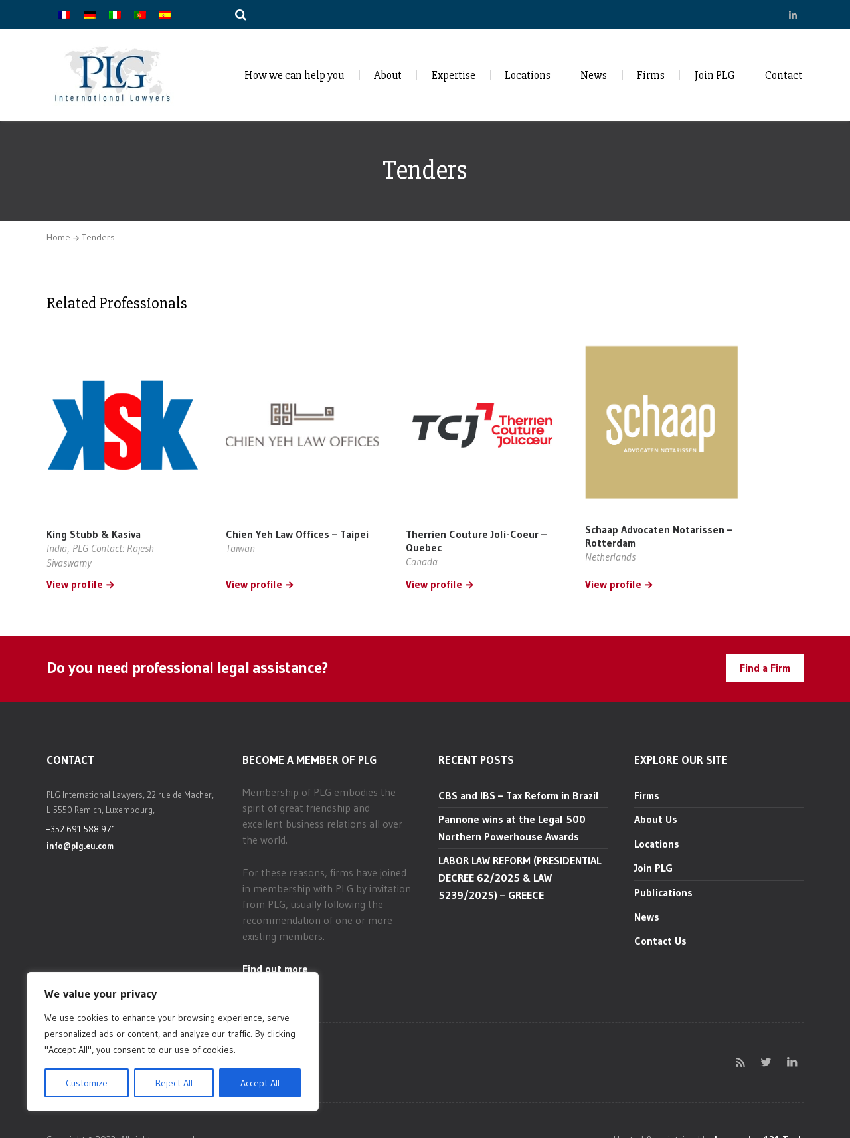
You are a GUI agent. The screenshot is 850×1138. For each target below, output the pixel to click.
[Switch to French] (64, 14)
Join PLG (715, 75)
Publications (663, 892)
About (388, 75)
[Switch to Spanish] (165, 14)
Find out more (275, 968)
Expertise (453, 75)
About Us (655, 819)
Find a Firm (765, 667)
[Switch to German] (89, 14)
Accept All (260, 1083)
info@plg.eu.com (80, 845)
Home (58, 237)
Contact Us (660, 940)
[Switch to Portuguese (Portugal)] (140, 14)
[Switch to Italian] (115, 14)
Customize (87, 1083)
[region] (173, 1041)
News (593, 75)
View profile (74, 585)
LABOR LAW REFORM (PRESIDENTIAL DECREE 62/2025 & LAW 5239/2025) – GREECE (519, 877)
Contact (783, 75)
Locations (528, 75)
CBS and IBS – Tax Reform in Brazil (518, 795)
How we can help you (294, 75)
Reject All (174, 1083)
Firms (651, 75)
